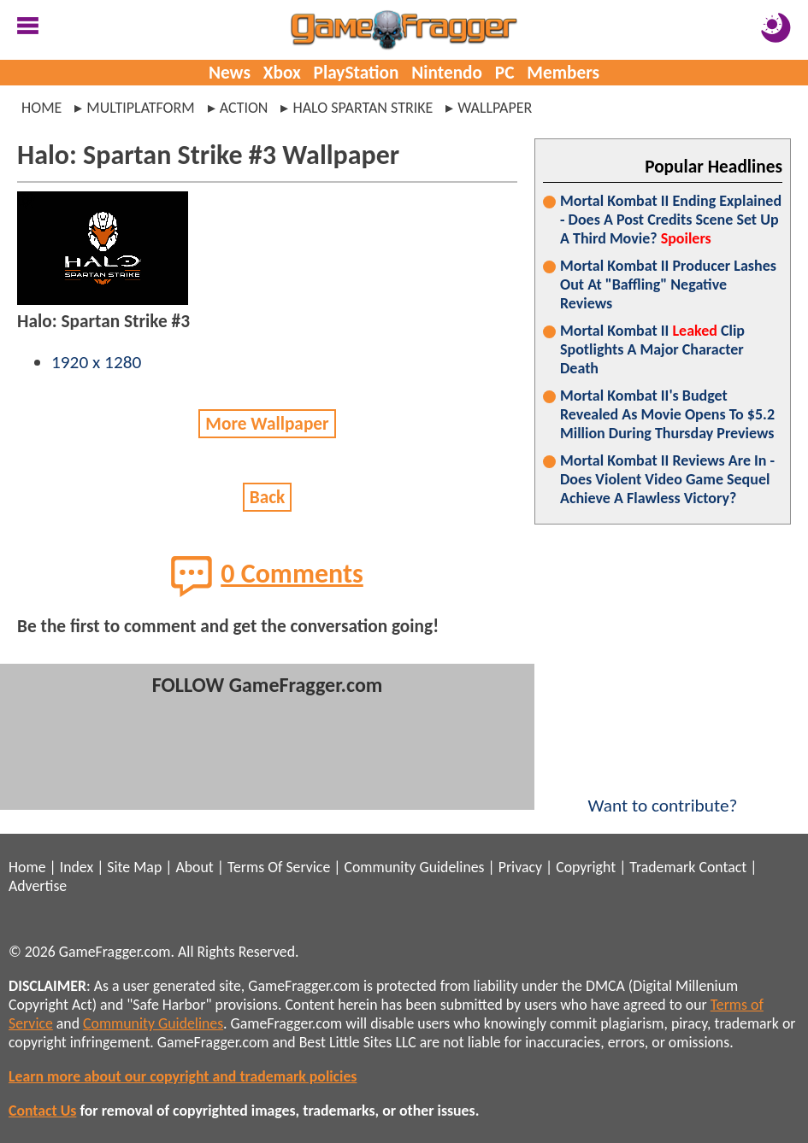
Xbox (282, 73)
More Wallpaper (266, 424)
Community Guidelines (414, 867)
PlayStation (356, 73)
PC (505, 73)
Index (76, 867)
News (230, 73)
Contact (722, 867)
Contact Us (42, 1110)
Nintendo (446, 73)
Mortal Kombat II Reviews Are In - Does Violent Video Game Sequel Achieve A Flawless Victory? (667, 479)
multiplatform (140, 107)
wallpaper (494, 107)
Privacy (520, 867)
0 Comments (267, 575)
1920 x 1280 (96, 362)
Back (268, 497)
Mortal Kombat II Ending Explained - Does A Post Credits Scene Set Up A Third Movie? (670, 219)
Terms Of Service (278, 867)
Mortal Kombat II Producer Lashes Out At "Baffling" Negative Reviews (668, 284)
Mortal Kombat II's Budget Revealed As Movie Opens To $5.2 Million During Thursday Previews (667, 414)
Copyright (586, 867)
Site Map (134, 867)
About (194, 867)
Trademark (662, 867)
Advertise (38, 885)
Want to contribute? (662, 794)
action (244, 107)
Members (563, 73)
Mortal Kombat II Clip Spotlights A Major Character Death (652, 349)
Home (41, 107)
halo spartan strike (362, 107)
